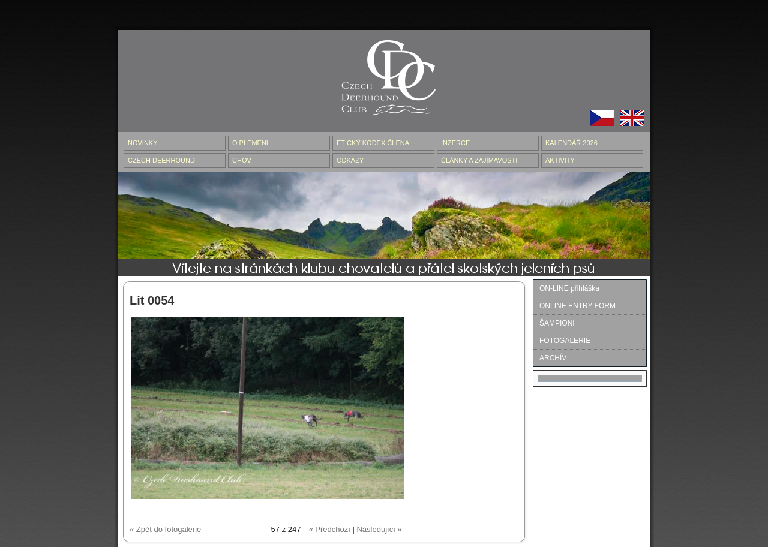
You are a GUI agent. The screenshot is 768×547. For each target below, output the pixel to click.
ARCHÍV (552, 358)
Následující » (378, 529)
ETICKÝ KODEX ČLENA (373, 142)
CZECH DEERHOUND (161, 160)
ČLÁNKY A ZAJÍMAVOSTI (479, 160)
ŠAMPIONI (557, 323)
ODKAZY (350, 160)
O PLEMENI (250, 142)
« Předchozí (329, 529)
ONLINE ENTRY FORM (577, 306)
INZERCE (455, 142)
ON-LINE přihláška (569, 288)
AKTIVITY (560, 160)
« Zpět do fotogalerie (165, 529)
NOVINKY (143, 142)
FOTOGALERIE (564, 340)
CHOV (241, 160)
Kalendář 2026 (571, 142)
